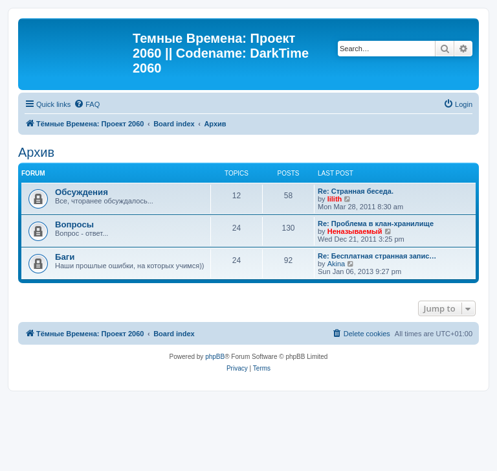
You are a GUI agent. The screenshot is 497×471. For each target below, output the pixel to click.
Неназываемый (354, 231)
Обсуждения (81, 192)
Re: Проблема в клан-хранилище (376, 223)
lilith (334, 199)
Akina (336, 264)
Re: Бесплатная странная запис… (377, 256)
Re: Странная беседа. (355, 191)
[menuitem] (87, 104)
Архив (36, 152)
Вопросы (74, 224)
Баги (64, 257)
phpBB (215, 356)
